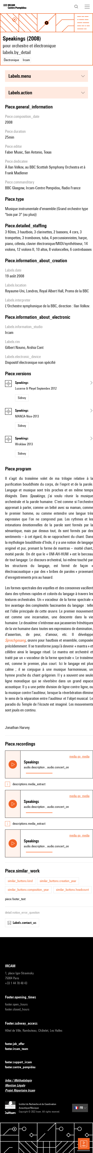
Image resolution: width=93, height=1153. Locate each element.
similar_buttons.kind (20, 881)
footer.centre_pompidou (23, 1067)
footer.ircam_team (19, 1049)
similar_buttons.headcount (72, 890)
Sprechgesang (15, 640)
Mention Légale (17, 1085)
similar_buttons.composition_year (28, 890)
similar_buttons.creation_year (58, 881)
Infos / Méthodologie (21, 1080)
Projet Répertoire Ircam (22, 1090)
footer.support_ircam (21, 1062)
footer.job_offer (17, 1044)
